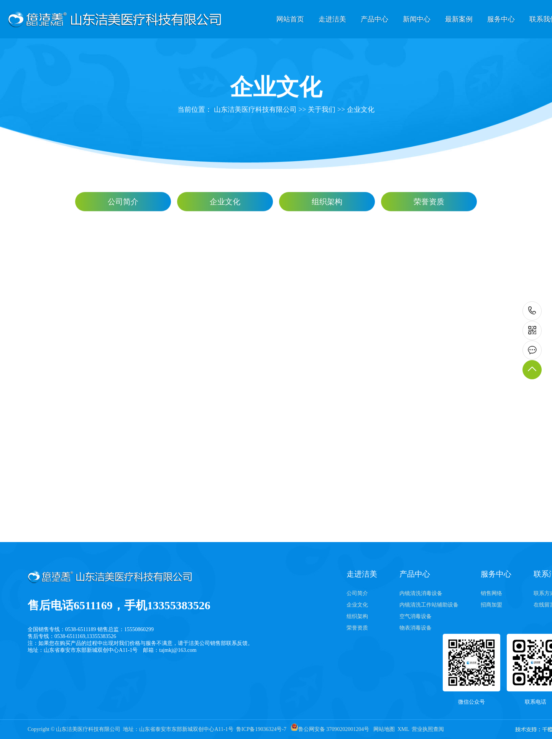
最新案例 (459, 19)
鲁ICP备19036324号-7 (261, 729)
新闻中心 (416, 19)
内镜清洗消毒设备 (420, 593)
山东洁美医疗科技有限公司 (255, 110)
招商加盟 (491, 605)
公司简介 (123, 202)
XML (403, 729)
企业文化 (361, 110)
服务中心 (501, 19)
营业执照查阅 (428, 729)
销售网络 (491, 593)
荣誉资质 (429, 202)
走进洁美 (332, 19)
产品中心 (374, 19)
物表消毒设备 (415, 628)
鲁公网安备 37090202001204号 (330, 729)
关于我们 (321, 110)
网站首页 (290, 19)
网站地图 (384, 729)
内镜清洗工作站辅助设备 (428, 605)
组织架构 (327, 202)
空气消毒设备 (415, 616)
